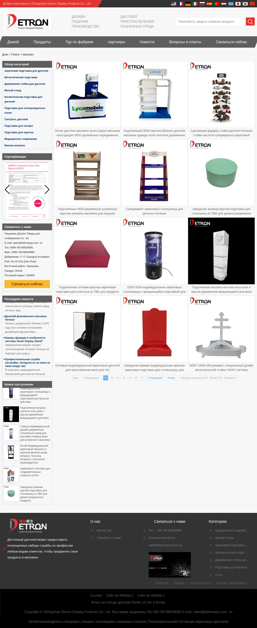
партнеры (116, 42)
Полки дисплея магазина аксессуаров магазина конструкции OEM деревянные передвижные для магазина (87, 135)
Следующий (155, 377)
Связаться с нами (109, 537)
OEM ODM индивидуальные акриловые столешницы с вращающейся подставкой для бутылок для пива (154, 292)
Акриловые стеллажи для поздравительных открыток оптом (35, 473)
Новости (147, 42)
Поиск (15, 54)
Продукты (42, 42)
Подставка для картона (18, 132)
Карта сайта (200, 583)
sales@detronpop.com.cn (165, 545)
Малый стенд (12, 90)
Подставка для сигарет (18, 125)
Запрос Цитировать (231, 583)
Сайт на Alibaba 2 (119, 595)
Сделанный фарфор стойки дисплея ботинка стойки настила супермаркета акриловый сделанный (221, 135)
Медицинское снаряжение (20, 138)
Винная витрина (14, 145)
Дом (5, 54)
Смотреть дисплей (16, 119)
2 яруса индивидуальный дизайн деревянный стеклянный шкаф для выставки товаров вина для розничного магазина (35, 434)
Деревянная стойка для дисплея (24, 83)
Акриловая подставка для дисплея (26, 70)
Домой (13, 42)
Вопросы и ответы (185, 42)
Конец (171, 377)
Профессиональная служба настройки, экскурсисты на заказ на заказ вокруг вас (27, 363)
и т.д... (219, 574)
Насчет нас (104, 530)
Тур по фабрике (79, 42)
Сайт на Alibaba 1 (151, 595)
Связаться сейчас (231, 42)
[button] (47, 189)
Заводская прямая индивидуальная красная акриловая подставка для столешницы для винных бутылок (154, 370)
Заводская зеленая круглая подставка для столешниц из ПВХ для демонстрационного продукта (33, 494)
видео (180, 583)
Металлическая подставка (20, 77)
